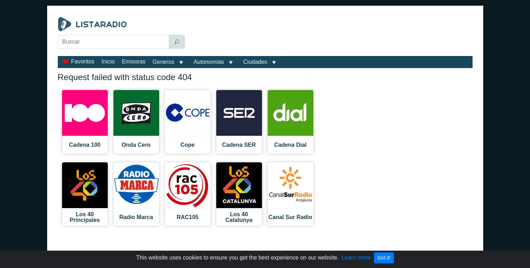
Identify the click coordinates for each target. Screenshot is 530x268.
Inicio (108, 61)
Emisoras (134, 61)
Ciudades (255, 62)
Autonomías (209, 62)
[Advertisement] (330, 34)
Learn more (356, 258)
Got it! (383, 258)
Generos (163, 62)
